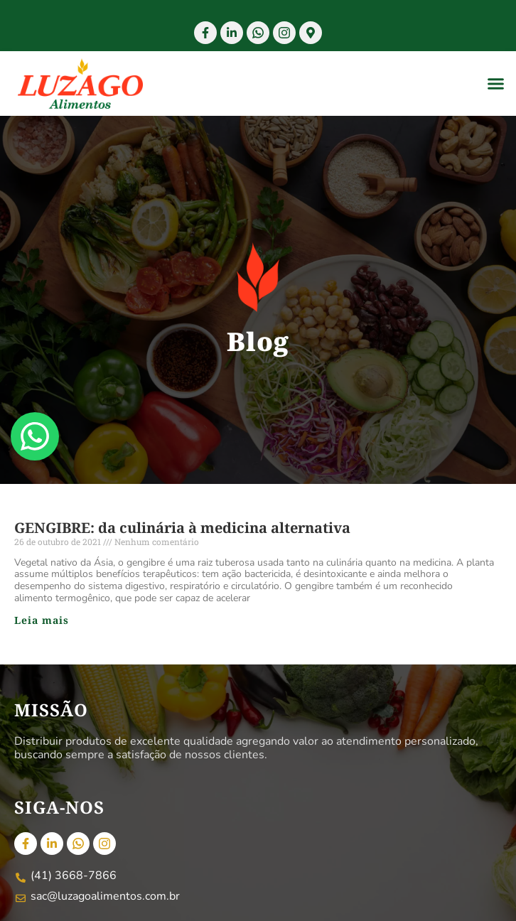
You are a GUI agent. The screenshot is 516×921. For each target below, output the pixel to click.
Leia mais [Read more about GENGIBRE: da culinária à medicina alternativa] (41, 620)
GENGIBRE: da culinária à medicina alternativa (182, 527)
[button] (496, 83)
